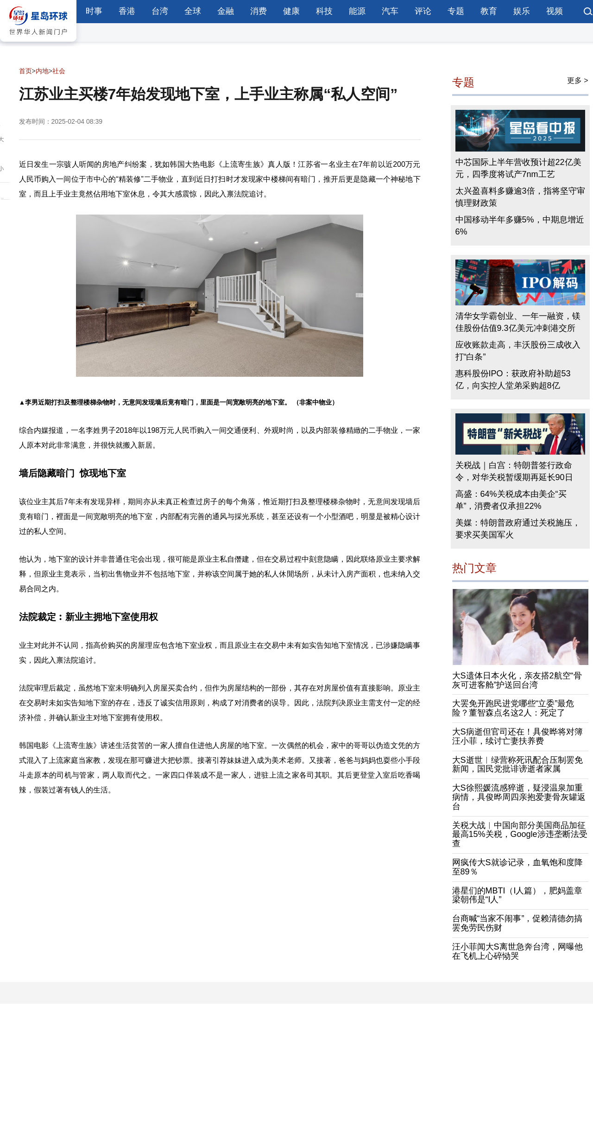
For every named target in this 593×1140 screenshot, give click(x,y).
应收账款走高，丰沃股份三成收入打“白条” (517, 350)
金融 (225, 11)
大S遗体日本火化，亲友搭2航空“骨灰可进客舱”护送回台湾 (517, 680)
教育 (488, 11)
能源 (357, 11)
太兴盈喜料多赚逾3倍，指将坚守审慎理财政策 (520, 197)
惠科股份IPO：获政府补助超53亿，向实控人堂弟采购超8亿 (513, 379)
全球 (192, 11)
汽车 (390, 11)
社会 (58, 71)
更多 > (577, 80)
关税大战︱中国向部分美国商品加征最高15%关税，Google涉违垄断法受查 (519, 835)
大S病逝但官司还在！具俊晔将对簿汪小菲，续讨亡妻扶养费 (517, 736)
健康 (291, 11)
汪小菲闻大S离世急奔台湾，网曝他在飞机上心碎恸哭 (517, 951)
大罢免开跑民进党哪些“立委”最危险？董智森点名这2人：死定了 (513, 708)
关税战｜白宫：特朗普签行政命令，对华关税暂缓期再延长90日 (514, 471)
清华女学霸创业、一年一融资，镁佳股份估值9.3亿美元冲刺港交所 (517, 322)
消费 (258, 11)
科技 (324, 11)
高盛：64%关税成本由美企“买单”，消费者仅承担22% (511, 500)
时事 (94, 11)
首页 (25, 71)
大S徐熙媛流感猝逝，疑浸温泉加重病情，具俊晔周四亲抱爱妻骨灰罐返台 (519, 797)
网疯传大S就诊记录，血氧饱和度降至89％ (517, 867)
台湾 (159, 11)
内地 (42, 71)
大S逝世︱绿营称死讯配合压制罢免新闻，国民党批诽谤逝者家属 (517, 764)
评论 (423, 11)
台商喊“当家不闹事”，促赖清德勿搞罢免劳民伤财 (517, 923)
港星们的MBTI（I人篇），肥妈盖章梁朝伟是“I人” (517, 895)
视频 (554, 11)
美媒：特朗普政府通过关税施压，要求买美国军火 (517, 528)
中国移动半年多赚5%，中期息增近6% (519, 225)
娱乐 (521, 11)
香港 (127, 11)
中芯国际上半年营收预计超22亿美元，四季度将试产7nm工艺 (518, 168)
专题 (456, 11)
